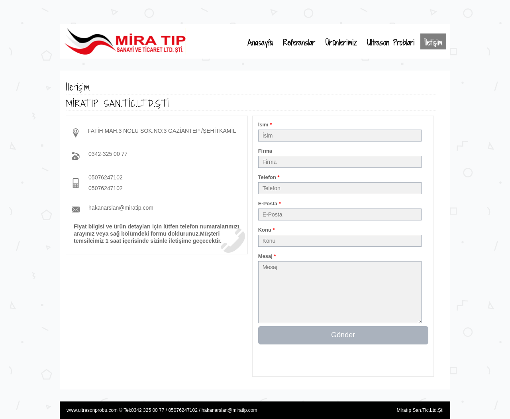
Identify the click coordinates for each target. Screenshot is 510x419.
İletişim (433, 42)
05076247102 (105, 177)
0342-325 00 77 (108, 154)
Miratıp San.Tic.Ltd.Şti (419, 410)
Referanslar (299, 42)
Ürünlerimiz (341, 42)
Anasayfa (260, 42)
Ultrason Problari (390, 42)
